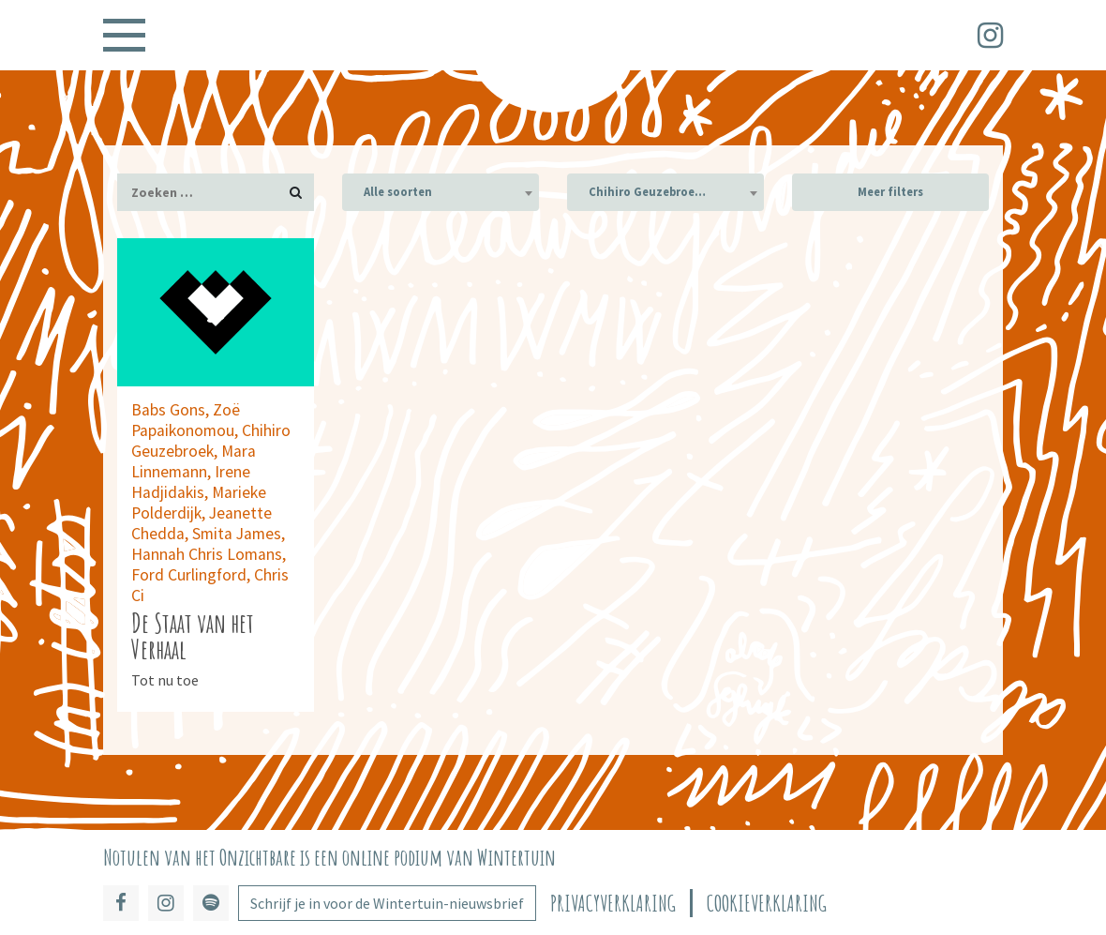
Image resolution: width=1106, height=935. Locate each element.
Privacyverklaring (613, 903)
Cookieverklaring (767, 903)
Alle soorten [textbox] (398, 192)
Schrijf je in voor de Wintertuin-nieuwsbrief (387, 903)
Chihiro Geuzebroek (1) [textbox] (656, 192)
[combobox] (440, 192)
